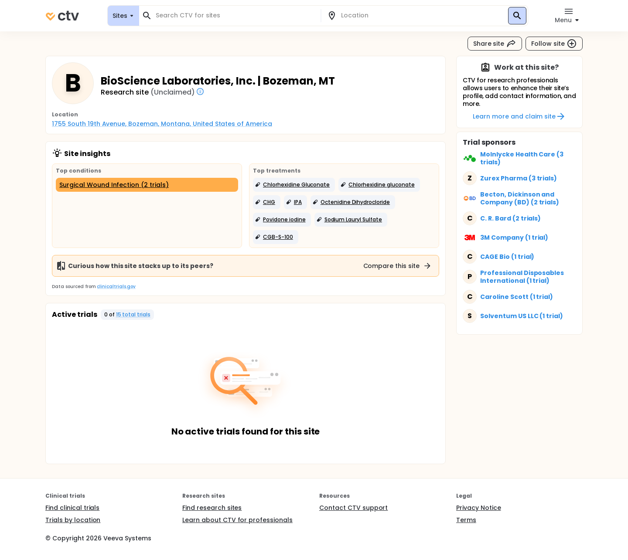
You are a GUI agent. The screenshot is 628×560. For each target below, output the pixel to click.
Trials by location (72, 520)
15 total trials (133, 314)
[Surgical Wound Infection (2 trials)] (147, 185)
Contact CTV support (353, 508)
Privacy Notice (478, 508)
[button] (294, 185)
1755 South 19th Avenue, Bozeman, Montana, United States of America (162, 123)
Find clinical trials (72, 508)
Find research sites (212, 508)
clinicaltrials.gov (116, 286)
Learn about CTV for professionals (237, 520)
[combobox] (235, 15)
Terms (466, 520)
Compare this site (397, 265)
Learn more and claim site (519, 116)
